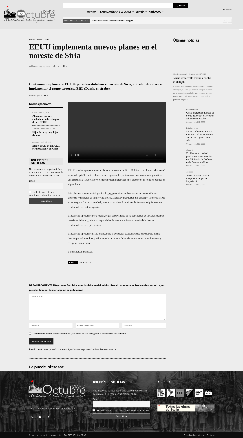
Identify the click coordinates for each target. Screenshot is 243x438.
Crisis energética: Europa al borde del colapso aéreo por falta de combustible (200, 115)
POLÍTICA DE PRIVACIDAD (75, 435)
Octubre (44, 95)
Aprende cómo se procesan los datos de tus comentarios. (92, 349)
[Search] (180, 5)
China (34, 113)
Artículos (35, 129)
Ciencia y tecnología (180, 74)
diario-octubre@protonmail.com (58, 408)
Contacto (210, 435)
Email (32, 180)
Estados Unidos (35, 40)
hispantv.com (85, 262)
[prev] (225, 21)
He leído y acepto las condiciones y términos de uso (44, 194)
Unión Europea (192, 109)
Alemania (189, 150)
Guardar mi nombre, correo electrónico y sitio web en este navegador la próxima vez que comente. (80, 333)
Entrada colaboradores (194, 435)
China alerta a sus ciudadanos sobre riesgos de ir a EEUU (45, 119)
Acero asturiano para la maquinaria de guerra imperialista (197, 178)
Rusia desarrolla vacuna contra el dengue (112, 20)
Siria (47, 40)
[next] (230, 21)
